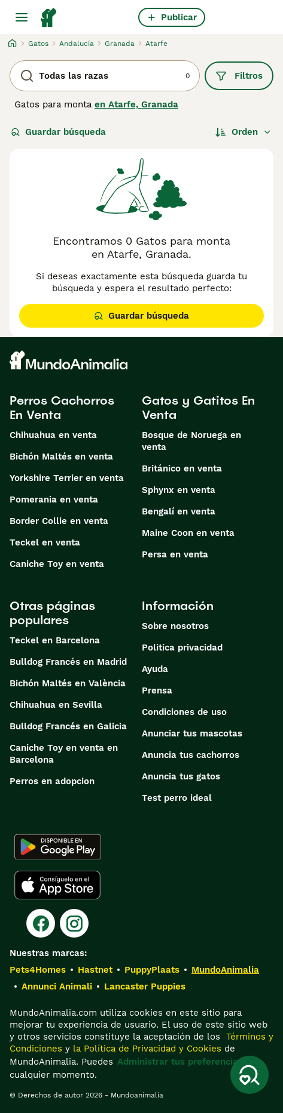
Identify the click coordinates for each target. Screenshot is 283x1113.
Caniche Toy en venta (57, 564)
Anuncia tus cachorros (190, 755)
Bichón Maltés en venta (61, 456)
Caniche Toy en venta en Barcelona (64, 753)
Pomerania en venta (54, 499)
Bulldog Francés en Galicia (68, 726)
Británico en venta (182, 468)
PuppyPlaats (151, 969)
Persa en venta (175, 554)
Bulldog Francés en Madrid (68, 661)
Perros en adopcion (52, 781)
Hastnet (95, 969)
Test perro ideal (177, 798)
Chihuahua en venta (53, 435)
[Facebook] (40, 923)
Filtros (239, 76)
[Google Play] (57, 847)
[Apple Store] (57, 885)
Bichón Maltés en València (68, 683)
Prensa (157, 690)
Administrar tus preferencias (180, 1061)
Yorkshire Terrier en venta (67, 478)
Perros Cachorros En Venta (62, 407)
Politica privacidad (182, 647)
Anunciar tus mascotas (192, 733)
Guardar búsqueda (58, 132)
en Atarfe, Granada (136, 104)
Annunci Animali (57, 986)
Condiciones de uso (184, 712)
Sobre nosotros (175, 626)
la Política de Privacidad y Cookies (145, 1048)
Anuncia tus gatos (181, 776)
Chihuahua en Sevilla (56, 704)
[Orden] (243, 132)
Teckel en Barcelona (55, 640)
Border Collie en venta (59, 521)
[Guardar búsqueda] (249, 1075)
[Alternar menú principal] (22, 17)
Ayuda (155, 669)
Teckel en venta (45, 542)
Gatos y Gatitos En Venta (198, 407)
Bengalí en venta (178, 511)
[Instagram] (74, 923)
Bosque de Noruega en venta (191, 441)
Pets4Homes (38, 969)
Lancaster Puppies (144, 986)
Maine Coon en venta (188, 533)
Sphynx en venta (178, 490)
